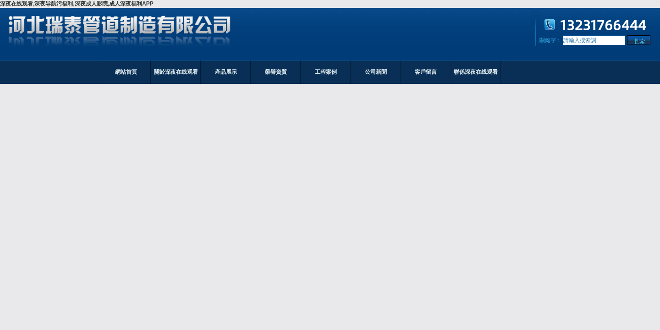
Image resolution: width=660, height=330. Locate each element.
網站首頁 (126, 72)
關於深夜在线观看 (176, 72)
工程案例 (326, 72)
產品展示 (226, 72)
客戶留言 (426, 72)
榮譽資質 (276, 72)
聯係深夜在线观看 (476, 72)
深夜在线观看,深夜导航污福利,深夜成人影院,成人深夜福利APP (77, 3)
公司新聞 (376, 72)
